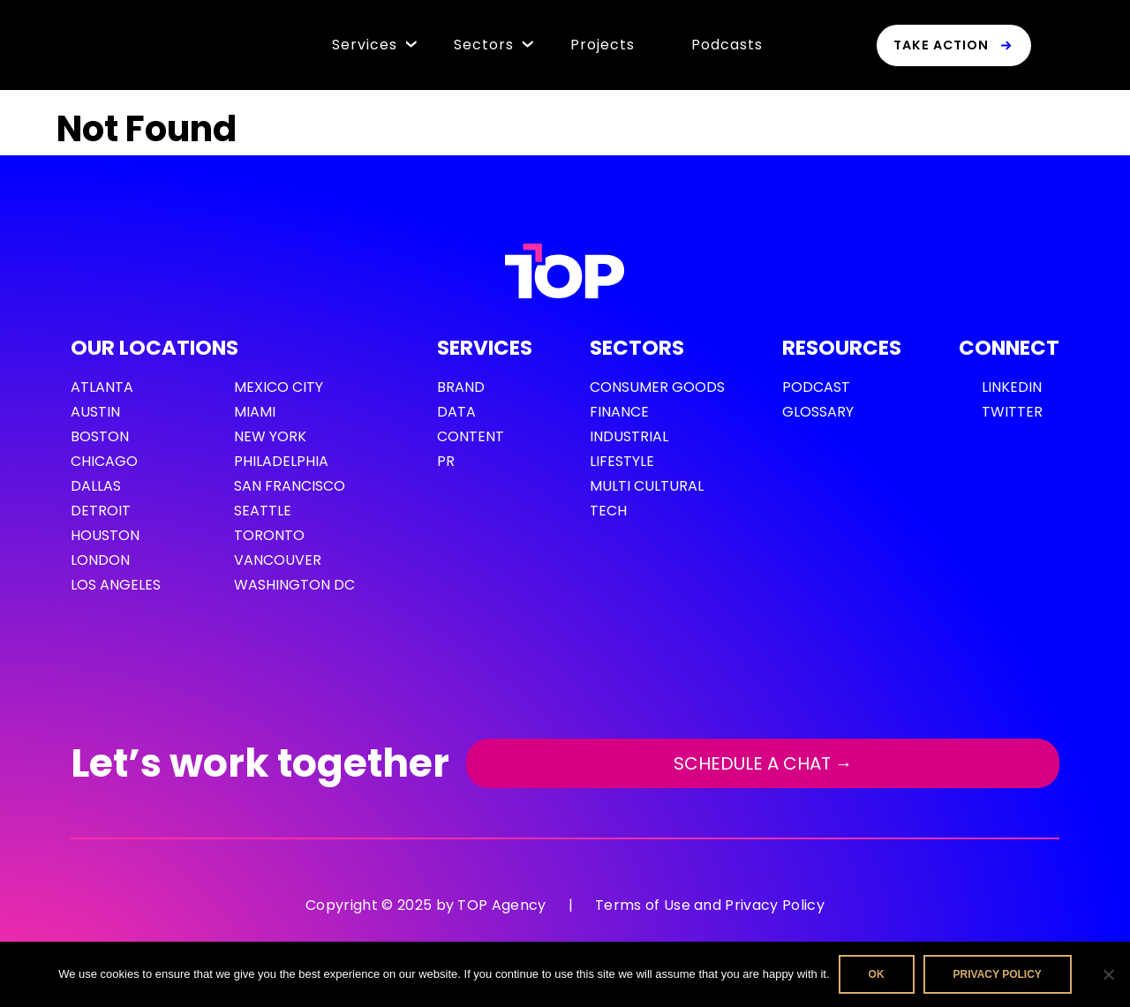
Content (470, 436)
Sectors (484, 44)
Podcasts (727, 44)
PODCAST (816, 387)
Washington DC (294, 585)
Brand (461, 387)
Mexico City (278, 387)
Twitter (1012, 412)
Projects (602, 44)
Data (456, 412)
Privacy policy (997, 974)
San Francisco (289, 486)
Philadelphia (281, 461)
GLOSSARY (818, 412)
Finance (619, 412)
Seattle (262, 510)
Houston (105, 535)
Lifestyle (622, 461)
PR (446, 461)
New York (270, 436)
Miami (254, 412)
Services (364, 44)
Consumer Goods (657, 387)
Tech (608, 510)
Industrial (629, 436)
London (100, 560)
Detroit (101, 510)
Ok (877, 974)
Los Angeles (116, 585)
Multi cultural (647, 486)
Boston (100, 436)
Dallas (96, 486)
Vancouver (277, 560)
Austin (95, 412)
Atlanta (102, 387)
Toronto (269, 535)
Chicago (104, 461)
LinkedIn (1012, 387)
